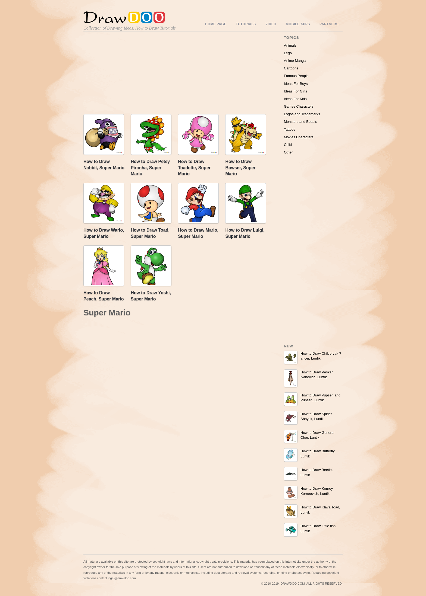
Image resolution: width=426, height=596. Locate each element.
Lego (288, 53)
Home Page (215, 24)
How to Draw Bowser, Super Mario (240, 167)
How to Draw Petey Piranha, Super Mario (150, 167)
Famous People (296, 76)
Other (288, 152)
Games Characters (299, 106)
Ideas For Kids (295, 99)
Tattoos (289, 129)
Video (270, 24)
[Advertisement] (129, 74)
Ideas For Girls (295, 91)
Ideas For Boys (296, 84)
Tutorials (246, 24)
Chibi (288, 145)
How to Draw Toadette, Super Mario (194, 167)
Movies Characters (298, 137)
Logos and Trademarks (302, 114)
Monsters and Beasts (300, 122)
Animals (290, 45)
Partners (329, 24)
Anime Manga (295, 61)
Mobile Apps (298, 24)
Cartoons (291, 68)
